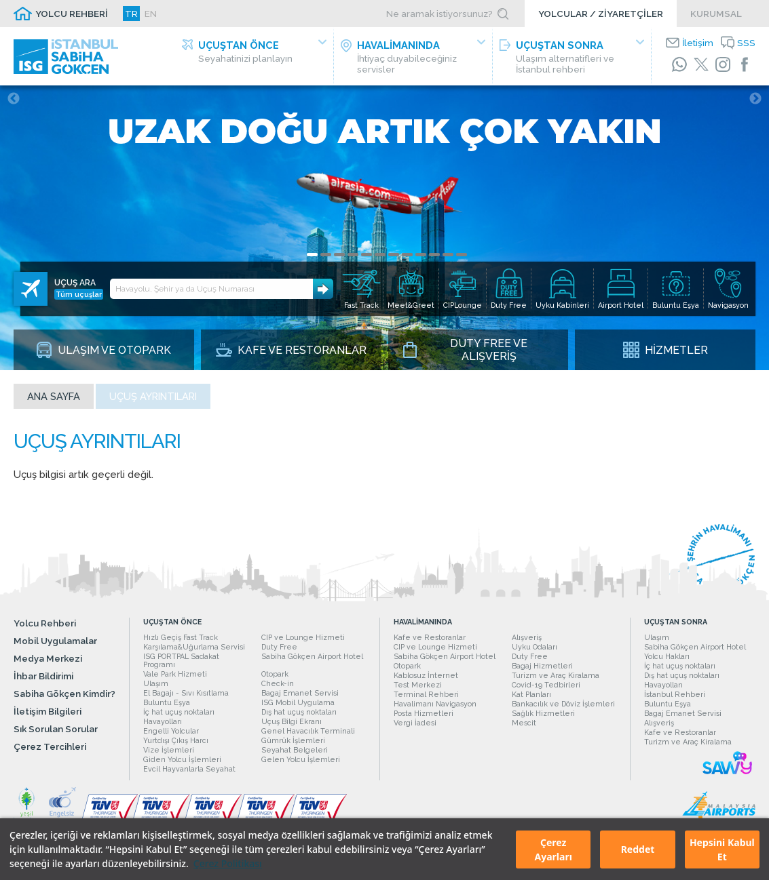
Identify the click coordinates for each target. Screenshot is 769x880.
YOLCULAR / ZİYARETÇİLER (600, 13)
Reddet (638, 849)
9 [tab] (420, 254)
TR (131, 13)
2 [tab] (325, 254)
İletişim (697, 42)
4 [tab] (353, 254)
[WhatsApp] (679, 64)
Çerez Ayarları (553, 849)
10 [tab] (434, 254)
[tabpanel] (384, 227)
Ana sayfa (53, 396)
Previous (13, 99)
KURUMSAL (716, 13)
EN (151, 13)
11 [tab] (448, 254)
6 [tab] (380, 254)
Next (755, 99)
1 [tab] (312, 254)
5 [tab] (366, 254)
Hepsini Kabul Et (722, 849)
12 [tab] (461, 254)
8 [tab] (407, 254)
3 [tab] (339, 254)
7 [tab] (393, 254)
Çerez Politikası (227, 863)
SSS (746, 42)
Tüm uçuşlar (79, 294)
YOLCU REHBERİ (71, 13)
